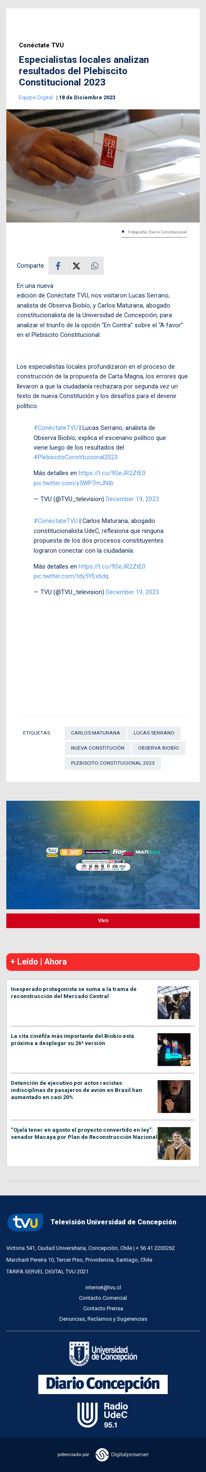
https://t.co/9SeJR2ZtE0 (112, 473)
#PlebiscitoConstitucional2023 (76, 457)
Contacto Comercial (103, 1298)
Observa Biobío (158, 748)
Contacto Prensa (103, 1308)
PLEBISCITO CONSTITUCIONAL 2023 (113, 763)
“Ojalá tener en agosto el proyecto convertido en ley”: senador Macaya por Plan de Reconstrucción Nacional (84, 1133)
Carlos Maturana (95, 733)
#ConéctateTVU (56, 428)
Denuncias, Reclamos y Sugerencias (103, 1319)
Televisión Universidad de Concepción (91, 1222)
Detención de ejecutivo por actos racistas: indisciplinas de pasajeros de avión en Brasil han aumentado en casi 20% (76, 1090)
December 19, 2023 (132, 499)
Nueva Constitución (97, 748)
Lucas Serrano (154, 733)
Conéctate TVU (41, 45)
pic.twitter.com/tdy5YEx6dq (71, 576)
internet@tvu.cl (103, 1287)
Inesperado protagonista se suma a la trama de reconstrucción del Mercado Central (74, 992)
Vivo (103, 920)
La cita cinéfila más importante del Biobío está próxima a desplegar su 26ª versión (72, 1039)
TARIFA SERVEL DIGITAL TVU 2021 (47, 1271)
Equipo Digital (36, 97)
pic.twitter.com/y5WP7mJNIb (74, 483)
